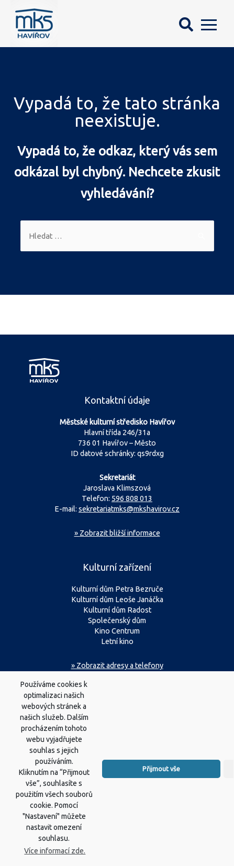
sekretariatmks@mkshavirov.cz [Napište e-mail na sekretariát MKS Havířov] (129, 509)
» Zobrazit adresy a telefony (117, 665)
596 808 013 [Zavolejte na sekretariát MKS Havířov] (132, 498)
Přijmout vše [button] (161, 778)
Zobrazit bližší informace (117, 533)
